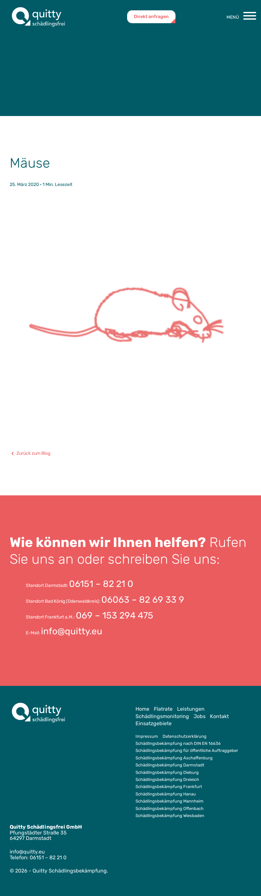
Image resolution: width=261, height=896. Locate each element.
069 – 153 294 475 (114, 615)
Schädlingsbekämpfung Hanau (166, 794)
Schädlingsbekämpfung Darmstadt (170, 765)
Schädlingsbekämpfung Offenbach (170, 808)
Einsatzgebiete (154, 723)
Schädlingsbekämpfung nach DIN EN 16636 (178, 743)
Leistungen (191, 709)
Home (142, 709)
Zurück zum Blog (30, 453)
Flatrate (163, 709)
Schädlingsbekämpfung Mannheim (170, 801)
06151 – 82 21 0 (101, 584)
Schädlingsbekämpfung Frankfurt (169, 786)
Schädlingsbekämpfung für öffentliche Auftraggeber (187, 750)
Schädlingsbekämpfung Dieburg (167, 772)
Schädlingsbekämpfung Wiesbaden (170, 815)
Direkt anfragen (151, 16)
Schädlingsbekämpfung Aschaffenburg (174, 757)
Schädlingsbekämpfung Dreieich (167, 779)
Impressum (147, 736)
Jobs (200, 716)
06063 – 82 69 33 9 (142, 599)
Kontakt (219, 716)
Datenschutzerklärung (184, 736)
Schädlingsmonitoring (162, 716)
